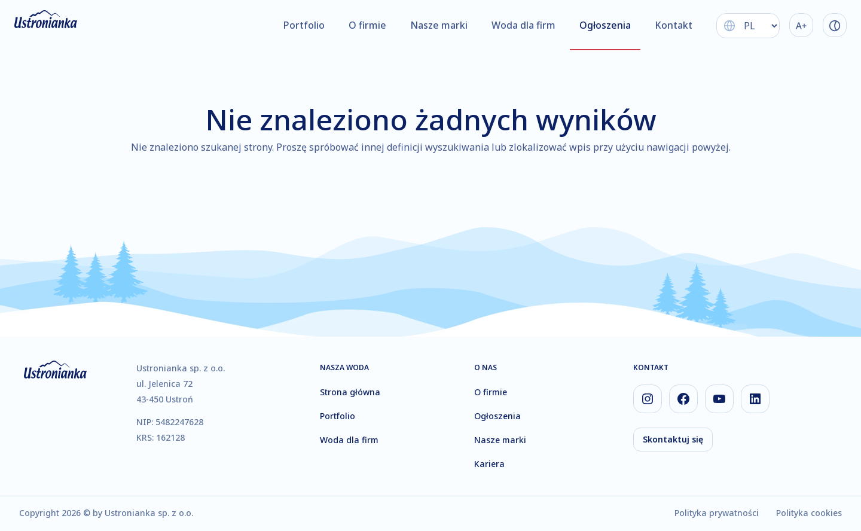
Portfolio (304, 25)
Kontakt (673, 25)
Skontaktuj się (673, 439)
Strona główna (350, 392)
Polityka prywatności (716, 512)
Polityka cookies (809, 512)
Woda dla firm (523, 25)
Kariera (489, 463)
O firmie (367, 25)
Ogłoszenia (605, 25)
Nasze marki (439, 25)
